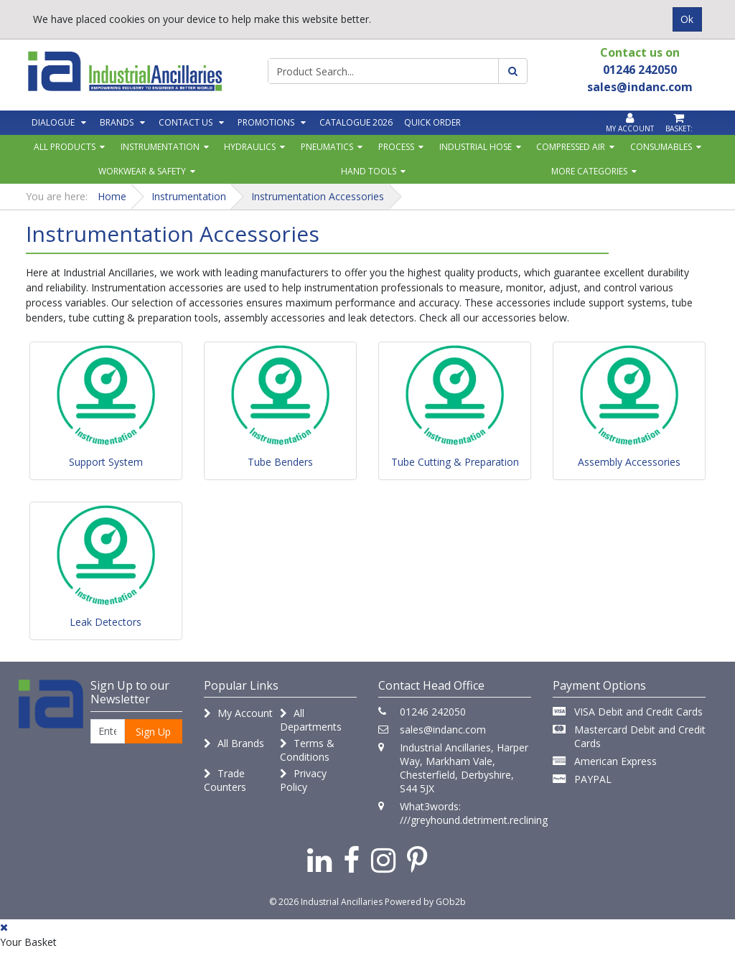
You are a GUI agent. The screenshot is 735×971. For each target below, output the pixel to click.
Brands (117, 122)
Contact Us (185, 122)
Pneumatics (327, 147)
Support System (106, 462)
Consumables (661, 147)
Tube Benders (280, 462)
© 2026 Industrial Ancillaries (326, 902)
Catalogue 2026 (356, 122)
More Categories (589, 171)
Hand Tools (368, 171)
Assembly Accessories (629, 462)
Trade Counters (225, 780)
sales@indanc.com (443, 729)
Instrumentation (160, 147)
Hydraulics (250, 147)
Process (396, 147)
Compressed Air (570, 147)
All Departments (311, 719)
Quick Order (432, 122)
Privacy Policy (303, 780)
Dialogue (53, 122)
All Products (64, 147)
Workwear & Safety (142, 171)
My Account (238, 713)
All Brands (234, 743)
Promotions (266, 122)
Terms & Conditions (307, 750)
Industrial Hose (475, 147)
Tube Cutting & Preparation (455, 462)
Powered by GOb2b (425, 902)
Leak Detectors (105, 622)
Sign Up (153, 731)
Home (112, 196)
